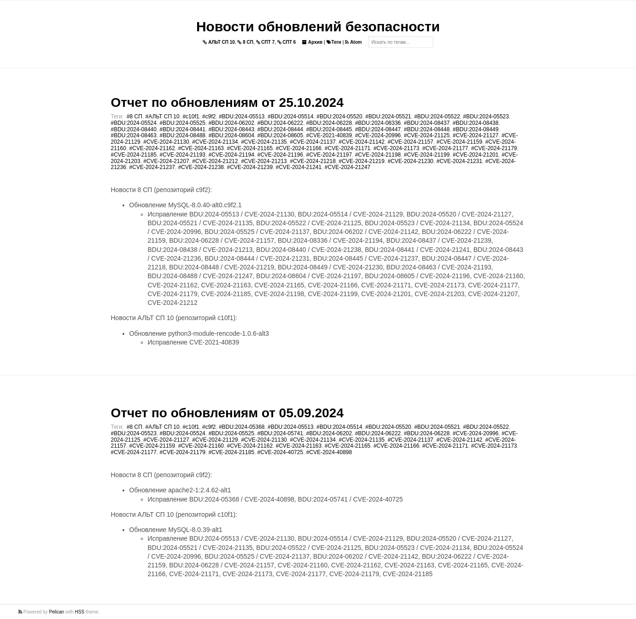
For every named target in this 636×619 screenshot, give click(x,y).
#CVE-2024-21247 (347, 167)
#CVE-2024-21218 (312, 161)
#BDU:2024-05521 (388, 116)
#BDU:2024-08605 (280, 135)
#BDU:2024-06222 (280, 123)
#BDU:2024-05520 (339, 116)
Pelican (56, 611)
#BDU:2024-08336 (378, 123)
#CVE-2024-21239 (250, 167)
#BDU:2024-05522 (437, 116)
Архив (312, 42)
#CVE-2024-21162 (152, 148)
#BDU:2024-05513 (241, 116)
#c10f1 (190, 116)
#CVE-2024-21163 (201, 148)
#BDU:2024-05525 (182, 123)
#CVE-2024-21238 (201, 167)
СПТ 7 (265, 42)
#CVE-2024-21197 (329, 155)
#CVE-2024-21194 (231, 155)
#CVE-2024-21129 (215, 440)
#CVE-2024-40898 (329, 452)
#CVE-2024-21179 (494, 148)
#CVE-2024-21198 (378, 155)
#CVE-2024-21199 (426, 155)
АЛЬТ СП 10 (219, 42)
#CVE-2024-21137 (312, 142)
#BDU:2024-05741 (280, 433)
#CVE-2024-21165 (250, 148)
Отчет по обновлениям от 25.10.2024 (227, 102)
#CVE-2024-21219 (362, 161)
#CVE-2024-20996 (378, 135)
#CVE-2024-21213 (263, 161)
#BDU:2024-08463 (134, 135)
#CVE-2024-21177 (445, 148)
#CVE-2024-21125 (426, 135)
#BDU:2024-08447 (378, 129)
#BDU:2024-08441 (182, 129)
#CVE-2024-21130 (166, 142)
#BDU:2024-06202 (231, 123)
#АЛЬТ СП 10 (163, 116)
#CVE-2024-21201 (475, 155)
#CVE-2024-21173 (396, 148)
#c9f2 (209, 116)
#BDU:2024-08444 (280, 129)
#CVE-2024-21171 (347, 148)
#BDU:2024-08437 (426, 123)
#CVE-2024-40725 (280, 452)
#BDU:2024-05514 (290, 116)
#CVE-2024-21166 (298, 148)
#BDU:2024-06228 (329, 123)
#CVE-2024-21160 (201, 446)
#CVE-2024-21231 (459, 161)
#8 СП (134, 116)
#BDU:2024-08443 (231, 129)
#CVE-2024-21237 (152, 167)
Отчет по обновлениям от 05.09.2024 (227, 413)
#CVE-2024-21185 (134, 155)
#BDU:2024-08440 (134, 129)
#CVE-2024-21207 (166, 161)
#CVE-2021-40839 (329, 135)
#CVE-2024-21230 (410, 161)
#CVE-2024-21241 (298, 167)
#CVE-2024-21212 (215, 161)
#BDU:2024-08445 (329, 129)
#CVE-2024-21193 (182, 155)
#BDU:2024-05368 (241, 427)
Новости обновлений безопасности (318, 26)
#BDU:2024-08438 (475, 123)
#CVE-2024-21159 (459, 142)
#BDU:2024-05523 (486, 116)
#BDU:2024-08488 (182, 135)
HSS (80, 611)
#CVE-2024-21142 (362, 142)
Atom (353, 42)
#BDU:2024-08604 (231, 135)
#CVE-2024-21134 (215, 142)
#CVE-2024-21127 (475, 135)
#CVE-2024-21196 (280, 155)
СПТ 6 (286, 42)
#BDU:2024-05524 (134, 123)
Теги (334, 42)
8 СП (245, 42)
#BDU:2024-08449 (475, 129)
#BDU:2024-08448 (426, 129)
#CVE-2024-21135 (263, 142)
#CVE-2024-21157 (410, 142)
